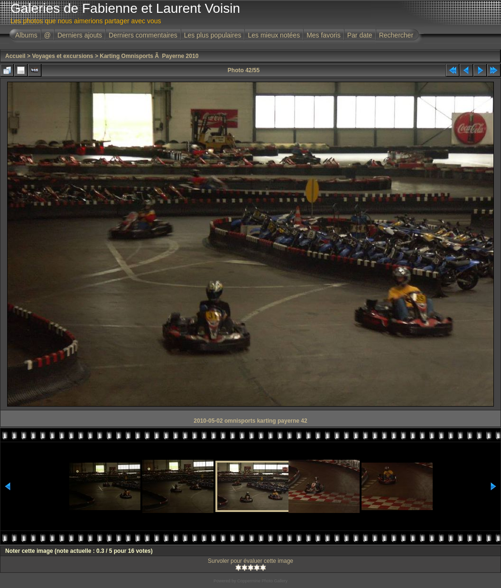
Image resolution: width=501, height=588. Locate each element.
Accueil (15, 56)
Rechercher (396, 35)
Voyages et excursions (62, 56)
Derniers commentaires (143, 35)
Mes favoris (323, 35)
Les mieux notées (274, 35)
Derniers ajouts (79, 35)
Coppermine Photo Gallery (262, 581)
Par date (359, 35)
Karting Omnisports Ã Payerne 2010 (149, 56)
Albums (26, 35)
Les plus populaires (212, 35)
